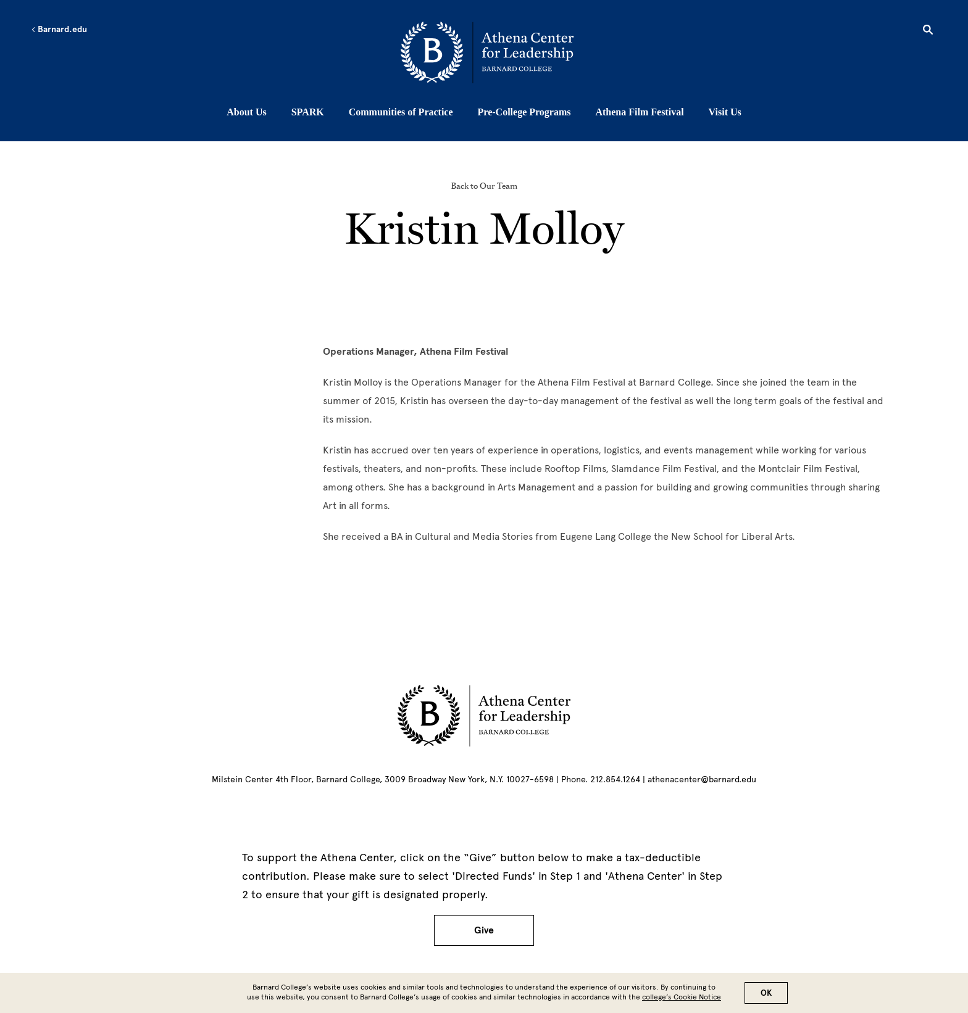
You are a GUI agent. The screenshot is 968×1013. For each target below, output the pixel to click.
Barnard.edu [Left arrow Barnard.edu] (59, 30)
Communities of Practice (401, 112)
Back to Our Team (484, 185)
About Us (246, 112)
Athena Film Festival (639, 112)
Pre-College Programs (524, 112)
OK (766, 993)
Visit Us (725, 112)
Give (484, 930)
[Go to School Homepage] (487, 52)
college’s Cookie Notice (681, 997)
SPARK (307, 112)
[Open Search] (928, 31)
